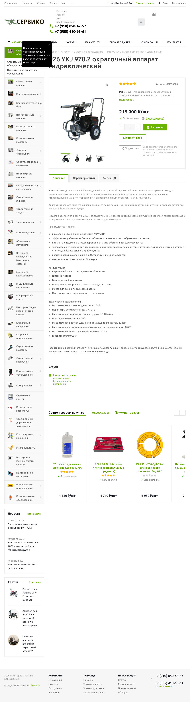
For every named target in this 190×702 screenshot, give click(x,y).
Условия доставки (93, 688)
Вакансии (54, 692)
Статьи (122, 680)
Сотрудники (55, 688)
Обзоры (122, 692)
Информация (127, 675)
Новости (53, 684)
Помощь (89, 675)
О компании (149, 42)
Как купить (93, 42)
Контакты (174, 42)
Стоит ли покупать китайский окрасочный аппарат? (29, 643)
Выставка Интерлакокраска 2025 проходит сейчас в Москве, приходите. (23, 546)
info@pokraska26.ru (121, 3)
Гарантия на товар (93, 692)
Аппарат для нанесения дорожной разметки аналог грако (30, 618)
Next (183, 413)
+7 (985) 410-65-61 (70, 31)
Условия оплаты (92, 684)
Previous (177, 413)
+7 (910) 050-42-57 (70, 26)
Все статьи (35, 582)
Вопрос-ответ (126, 684)
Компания (56, 675)
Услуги (71, 42)
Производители (121, 42)
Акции (53, 42)
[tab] (150, 99)
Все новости (34, 514)
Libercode (35, 685)
